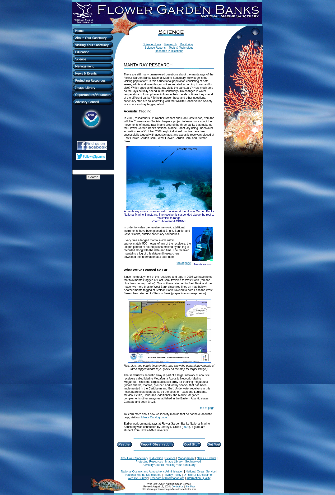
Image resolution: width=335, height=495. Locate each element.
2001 (186, 427)
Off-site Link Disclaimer (198, 474)
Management (186, 458)
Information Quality (198, 478)
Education (156, 458)
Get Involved (193, 461)
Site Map (190, 486)
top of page (184, 263)
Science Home (152, 44)
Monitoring (186, 44)
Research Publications (169, 51)
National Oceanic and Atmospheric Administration (152, 471)
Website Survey (138, 478)
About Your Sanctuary (134, 458)
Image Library (173, 461)
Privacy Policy (172, 474)
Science (170, 458)
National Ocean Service (201, 471)
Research (170, 44)
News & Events (206, 458)
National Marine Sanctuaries (143, 474)
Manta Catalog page (154, 417)
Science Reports (155, 47)
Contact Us (177, 486)
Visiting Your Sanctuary (180, 465)
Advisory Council (153, 465)
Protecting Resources (149, 461)
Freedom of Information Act (167, 478)
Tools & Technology (181, 47)
